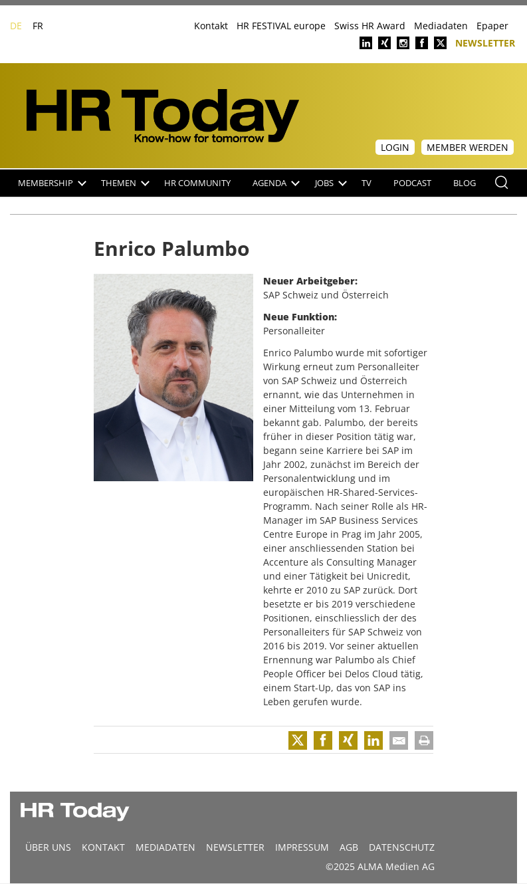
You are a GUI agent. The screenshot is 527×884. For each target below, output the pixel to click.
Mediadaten (441, 25)
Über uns (48, 847)
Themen (125, 183)
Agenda (276, 183)
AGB (349, 847)
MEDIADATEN (165, 847)
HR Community (197, 183)
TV (366, 183)
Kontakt (211, 25)
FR (38, 25)
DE (16, 25)
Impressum (302, 847)
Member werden (467, 147)
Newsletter (485, 42)
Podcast (412, 183)
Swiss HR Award (369, 25)
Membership (52, 183)
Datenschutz (402, 847)
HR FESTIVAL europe (281, 25)
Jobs (331, 183)
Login (395, 147)
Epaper (492, 25)
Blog (464, 183)
